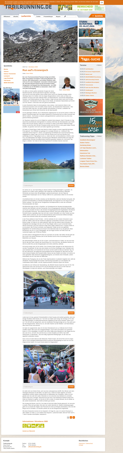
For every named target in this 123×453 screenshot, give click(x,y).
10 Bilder (71, 313)
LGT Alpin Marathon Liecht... (88, 148)
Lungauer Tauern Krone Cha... (89, 161)
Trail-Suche (7, 80)
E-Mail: (24, 446)
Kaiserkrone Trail (85, 153)
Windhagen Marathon (91, 92)
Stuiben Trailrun (89, 95)
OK (102, 2)
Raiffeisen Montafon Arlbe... (88, 156)
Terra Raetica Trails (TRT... (87, 164)
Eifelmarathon (84, 150)
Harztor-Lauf (88, 74)
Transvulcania (89, 84)
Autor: (64, 90)
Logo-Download (8, 78)
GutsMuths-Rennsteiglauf (92, 82)
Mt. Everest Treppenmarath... (93, 71)
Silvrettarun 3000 (33, 67)
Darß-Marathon (89, 69)
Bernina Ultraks (84, 166)
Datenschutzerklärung (43, 3)
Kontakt (81, 445)
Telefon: (24, 443)
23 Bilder (71, 386)
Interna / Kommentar (10, 73)
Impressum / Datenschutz (86, 443)
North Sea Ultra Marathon (92, 87)
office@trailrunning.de (34, 446)
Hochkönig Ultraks (85, 145)
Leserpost (7, 76)
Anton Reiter (29, 73)
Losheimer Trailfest (85, 158)
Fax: (23, 445)
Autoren (6, 71)
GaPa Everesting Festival (92, 79)
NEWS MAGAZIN (9, 82)
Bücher (6, 69)
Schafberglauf (89, 90)
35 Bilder (71, 185)
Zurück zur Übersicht (29, 431)
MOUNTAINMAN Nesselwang (93, 77)
